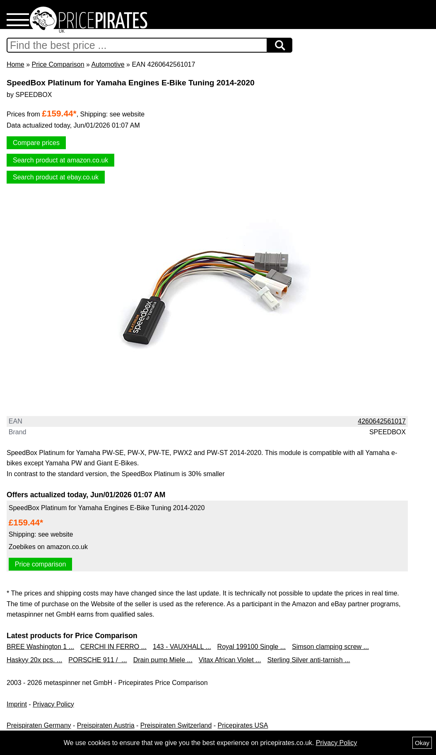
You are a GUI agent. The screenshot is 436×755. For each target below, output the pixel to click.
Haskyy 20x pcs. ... (34, 659)
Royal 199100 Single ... (251, 646)
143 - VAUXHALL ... (182, 646)
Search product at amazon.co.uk (60, 160)
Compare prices (36, 142)
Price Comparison (57, 64)
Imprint (17, 704)
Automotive (108, 64)
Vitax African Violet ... (230, 659)
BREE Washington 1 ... (40, 646)
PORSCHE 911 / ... (97, 659)
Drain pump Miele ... (163, 659)
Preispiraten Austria (106, 725)
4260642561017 (382, 421)
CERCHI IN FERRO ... (113, 646)
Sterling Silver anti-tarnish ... (308, 659)
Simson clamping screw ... (330, 646)
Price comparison (40, 564)
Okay (422, 742)
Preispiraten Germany (39, 725)
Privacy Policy (53, 704)
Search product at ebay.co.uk (56, 177)
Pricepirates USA (243, 725)
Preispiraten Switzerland (176, 725)
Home (15, 64)
